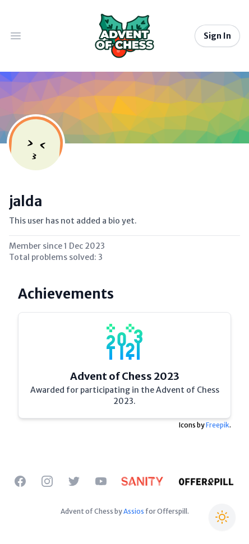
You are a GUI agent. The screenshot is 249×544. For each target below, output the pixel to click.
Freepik (217, 425)
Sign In (217, 36)
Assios (133, 511)
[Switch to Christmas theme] (222, 517)
